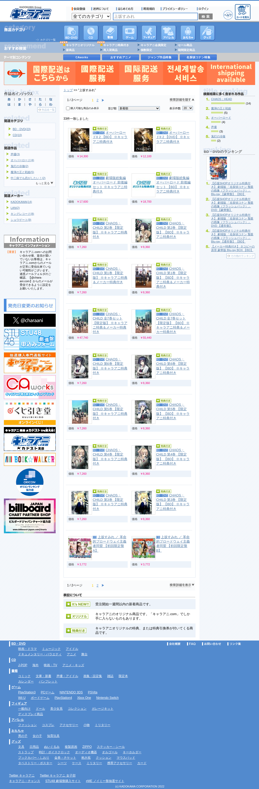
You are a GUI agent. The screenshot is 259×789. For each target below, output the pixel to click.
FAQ (191, 643)
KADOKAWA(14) (21, 201)
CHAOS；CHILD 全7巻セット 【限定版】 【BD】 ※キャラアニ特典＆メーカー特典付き (173, 323)
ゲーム (16, 687)
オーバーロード (221, 117)
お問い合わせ (211, 643)
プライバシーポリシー (176, 8)
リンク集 (234, 643)
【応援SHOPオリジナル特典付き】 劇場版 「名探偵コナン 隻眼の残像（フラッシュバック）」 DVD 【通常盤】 (232, 220)
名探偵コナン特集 (198, 57)
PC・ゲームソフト (129, 32)
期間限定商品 (186, 50)
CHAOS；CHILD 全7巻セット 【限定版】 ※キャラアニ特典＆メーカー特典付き (110, 323)
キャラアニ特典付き (116, 45)
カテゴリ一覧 (48, 39)
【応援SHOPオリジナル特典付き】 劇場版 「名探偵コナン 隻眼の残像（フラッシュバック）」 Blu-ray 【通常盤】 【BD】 (232, 236)
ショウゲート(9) (21, 219)
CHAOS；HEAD (221, 99)
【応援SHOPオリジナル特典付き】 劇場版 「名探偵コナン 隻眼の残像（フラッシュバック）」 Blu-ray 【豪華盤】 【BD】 (232, 189)
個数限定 (146, 50)
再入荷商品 (110, 50)
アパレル (168, 32)
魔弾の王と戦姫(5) (22, 172)
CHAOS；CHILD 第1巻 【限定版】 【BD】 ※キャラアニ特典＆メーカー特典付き (173, 277)
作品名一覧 (48, 109)
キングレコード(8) (22, 213)
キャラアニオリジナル (80, 45)
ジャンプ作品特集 (159, 57)
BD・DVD (18, 643)
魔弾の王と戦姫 (221, 108)
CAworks (82, 57)
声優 (214, 127)
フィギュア (149, 32)
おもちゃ (188, 32)
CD (90, 32)
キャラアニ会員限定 (153, 45)
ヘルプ (228, 15)
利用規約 (148, 8)
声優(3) (15, 154)
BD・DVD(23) (22, 129)
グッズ (207, 32)
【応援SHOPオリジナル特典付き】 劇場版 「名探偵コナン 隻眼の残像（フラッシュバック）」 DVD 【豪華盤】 (232, 204)
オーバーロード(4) (22, 160)
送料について (100, 8)
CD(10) (17, 135)
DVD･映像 (71, 32)
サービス (126, 8)
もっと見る (42, 183)
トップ (68, 90)
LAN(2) (15, 207)
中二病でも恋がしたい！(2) (28, 178)
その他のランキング (242, 255)
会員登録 (78, 8)
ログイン (203, 8)
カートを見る (242, 12)
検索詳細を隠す (182, 100)
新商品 (70, 50)
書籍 (110, 32)
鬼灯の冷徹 (218, 136)
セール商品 (185, 45)
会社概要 (174, 643)
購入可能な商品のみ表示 (84, 108)
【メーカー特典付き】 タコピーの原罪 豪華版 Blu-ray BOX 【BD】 (233, 248)
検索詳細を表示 (182, 585)
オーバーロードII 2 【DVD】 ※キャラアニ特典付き (173, 137)
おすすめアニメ (120, 57)
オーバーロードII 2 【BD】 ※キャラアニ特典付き (110, 137)
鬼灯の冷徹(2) (19, 166)
